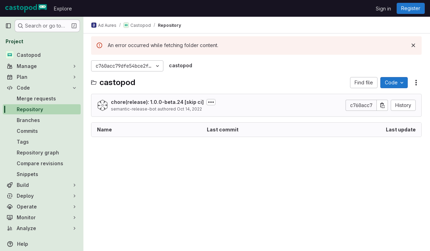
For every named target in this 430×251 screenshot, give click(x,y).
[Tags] (42, 142)
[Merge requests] (42, 98)
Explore (63, 9)
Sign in (383, 9)
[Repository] (42, 109)
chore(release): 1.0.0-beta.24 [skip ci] (158, 102)
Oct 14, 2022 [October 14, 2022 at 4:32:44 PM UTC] (190, 109)
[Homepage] (26, 8)
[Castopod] (42, 54)
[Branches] (42, 120)
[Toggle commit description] (211, 102)
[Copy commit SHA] (382, 105)
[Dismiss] (413, 45)
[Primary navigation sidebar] (8, 25)
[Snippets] (42, 174)
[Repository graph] (42, 152)
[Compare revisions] (42, 163)
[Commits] (42, 131)
